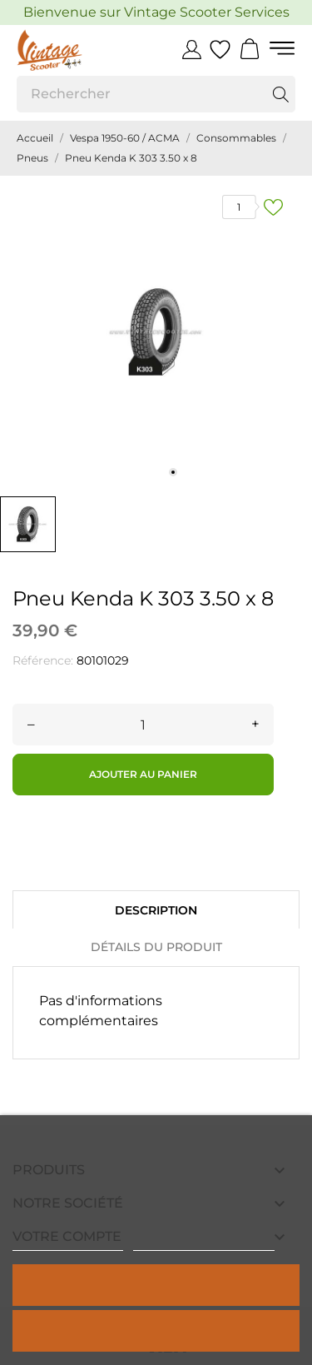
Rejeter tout (156, 1330)
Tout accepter (156, 1285)
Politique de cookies (67, 1243)
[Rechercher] (156, 94)
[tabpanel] (156, 332)
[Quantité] (143, 724)
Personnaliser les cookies (204, 1243)
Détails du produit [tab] (156, 946)
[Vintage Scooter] (77, 50)
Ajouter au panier (143, 774)
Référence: (42, 660)
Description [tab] (156, 910)
